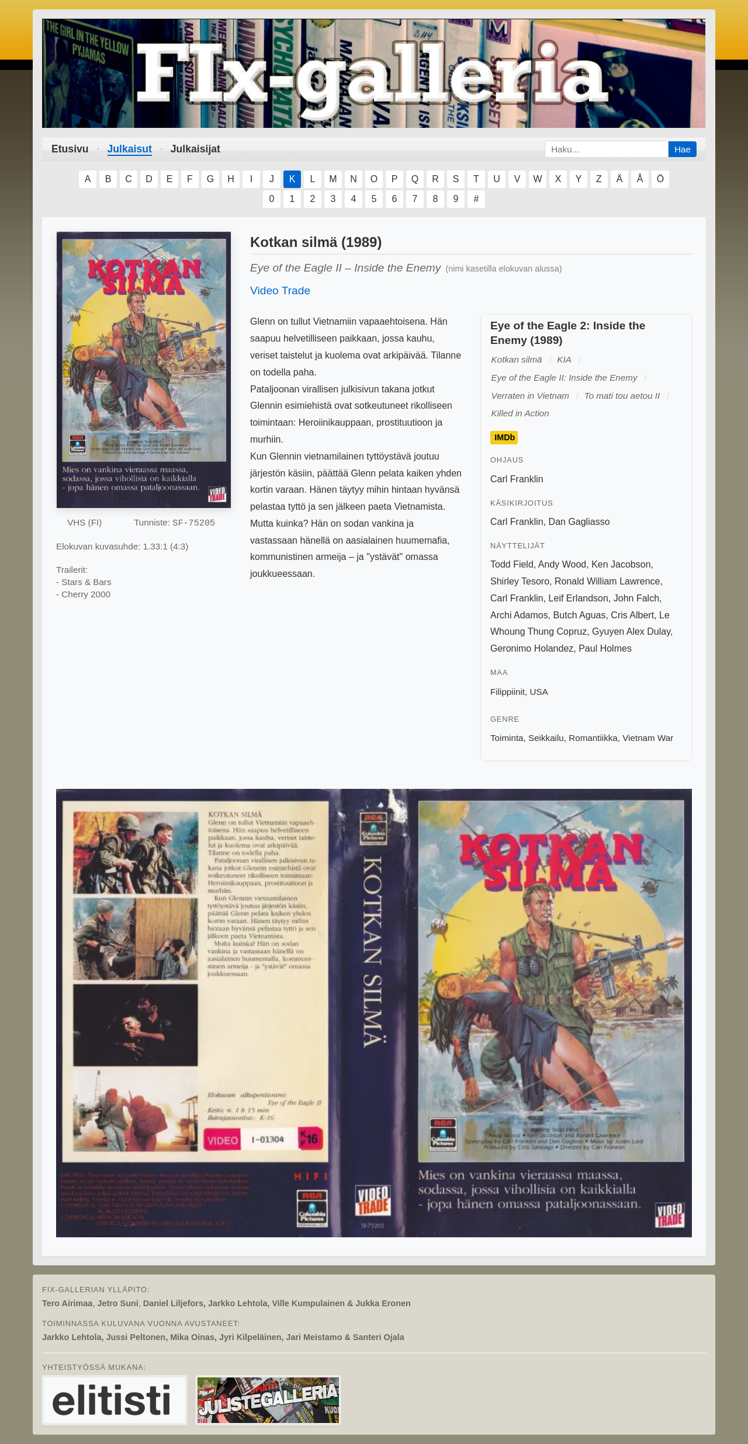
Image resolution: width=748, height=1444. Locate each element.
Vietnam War (647, 738)
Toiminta (507, 738)
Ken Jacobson (620, 564)
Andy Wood (562, 564)
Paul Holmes (605, 648)
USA (539, 692)
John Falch (636, 598)
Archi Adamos (519, 615)
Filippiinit (507, 692)
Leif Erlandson (578, 598)
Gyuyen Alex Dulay (631, 631)
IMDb (504, 438)
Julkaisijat (195, 149)
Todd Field (512, 564)
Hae (682, 149)
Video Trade (280, 290)
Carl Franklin (516, 479)
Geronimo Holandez (531, 648)
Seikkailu (546, 738)
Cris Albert (632, 615)
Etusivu (70, 149)
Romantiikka (593, 738)
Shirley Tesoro (519, 581)
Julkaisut (130, 149)
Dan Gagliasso (579, 522)
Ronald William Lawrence (607, 581)
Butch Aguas (579, 615)
